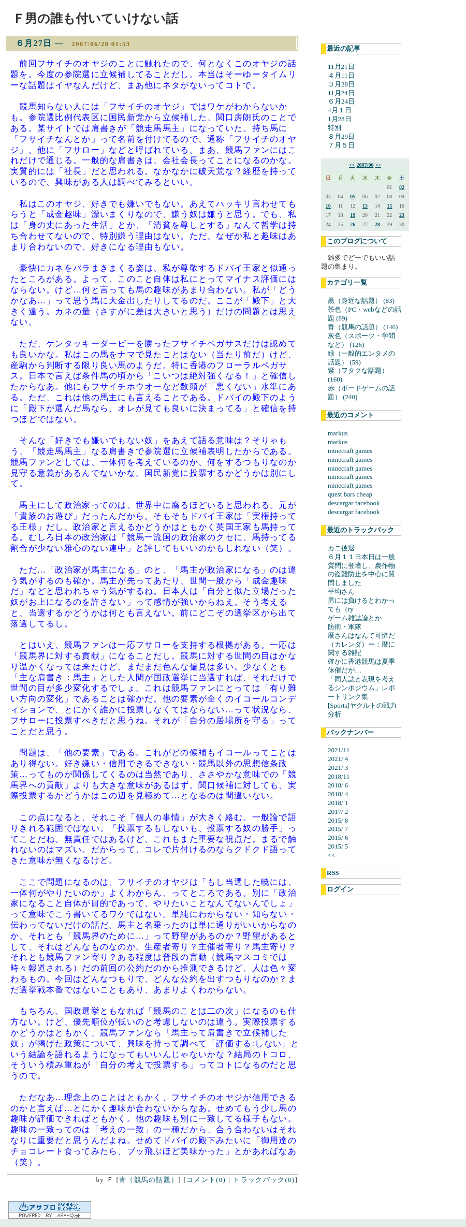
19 (352, 215)
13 (365, 206)
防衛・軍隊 (344, 627)
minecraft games (350, 451)
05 (352, 196)
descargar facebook (354, 503)
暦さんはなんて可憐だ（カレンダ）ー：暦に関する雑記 (361, 644)
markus (337, 433)
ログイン (340, 889)
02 (401, 187)
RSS (333, 873)
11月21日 (341, 66)
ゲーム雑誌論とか (355, 618)
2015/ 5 (338, 846)
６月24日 (341, 101)
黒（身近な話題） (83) (361, 300)
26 (352, 224)
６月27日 (34, 43)
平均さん (341, 591)
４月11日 (341, 75)
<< (352, 165)
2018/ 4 (338, 794)
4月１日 (340, 110)
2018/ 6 (338, 785)
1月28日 (340, 119)
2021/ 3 (338, 767)
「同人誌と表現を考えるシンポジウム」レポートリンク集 (361, 687)
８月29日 (341, 136)
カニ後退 (341, 548)
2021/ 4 (338, 759)
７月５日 (341, 145)
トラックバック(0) (264, 1180)
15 (389, 206)
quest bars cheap (350, 494)
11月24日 (341, 93)
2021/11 (339, 750)
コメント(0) (206, 1180)
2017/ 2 (338, 811)
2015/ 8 (338, 820)
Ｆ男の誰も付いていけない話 (95, 18)
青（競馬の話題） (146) (363, 327)
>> (378, 165)
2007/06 (365, 165)
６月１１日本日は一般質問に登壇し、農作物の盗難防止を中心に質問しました (361, 570)
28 (377, 224)
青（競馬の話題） (148, 1180)
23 (401, 215)
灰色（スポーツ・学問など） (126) (361, 340)
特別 (334, 128)
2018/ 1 (338, 803)
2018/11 (339, 776)
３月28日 (341, 84)
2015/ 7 (338, 828)
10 (328, 206)
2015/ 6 (338, 837)
